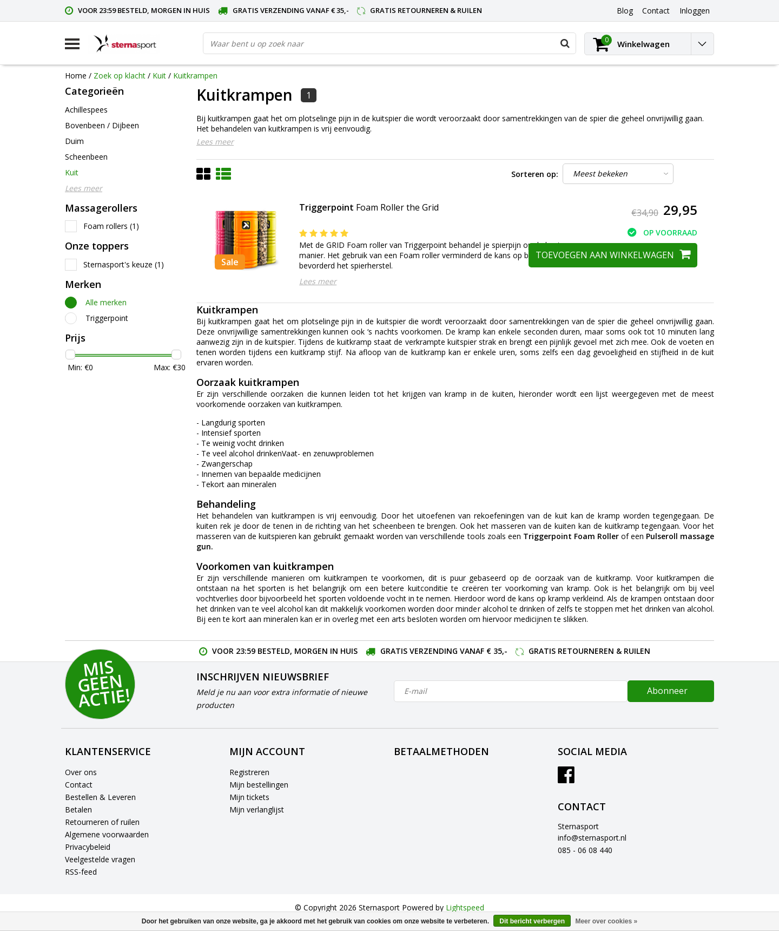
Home (76, 75)
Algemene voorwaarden (107, 834)
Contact (79, 784)
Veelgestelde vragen (100, 859)
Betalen (78, 809)
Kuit (159, 75)
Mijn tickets (249, 797)
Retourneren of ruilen (102, 822)
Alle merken (106, 302)
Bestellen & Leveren (100, 797)
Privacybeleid (87, 847)
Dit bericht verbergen (532, 921)
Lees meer (215, 141)
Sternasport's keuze (123, 264)
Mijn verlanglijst (256, 809)
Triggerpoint (106, 318)
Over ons (81, 772)
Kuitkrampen (195, 75)
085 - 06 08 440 (585, 850)
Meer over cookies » (606, 921)
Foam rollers (111, 226)
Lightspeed (465, 907)
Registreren (249, 772)
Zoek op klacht (120, 75)
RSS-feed (81, 872)
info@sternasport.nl (592, 837)
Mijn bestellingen (258, 784)
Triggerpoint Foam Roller (571, 536)
